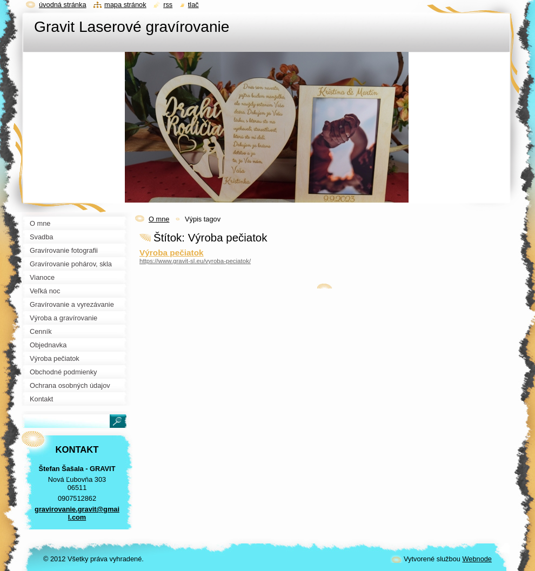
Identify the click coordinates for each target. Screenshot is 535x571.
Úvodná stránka (62, 5)
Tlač (193, 5)
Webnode (477, 559)
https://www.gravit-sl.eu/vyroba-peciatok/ (195, 261)
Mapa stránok (125, 5)
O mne (159, 219)
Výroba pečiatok (171, 252)
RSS (167, 5)
